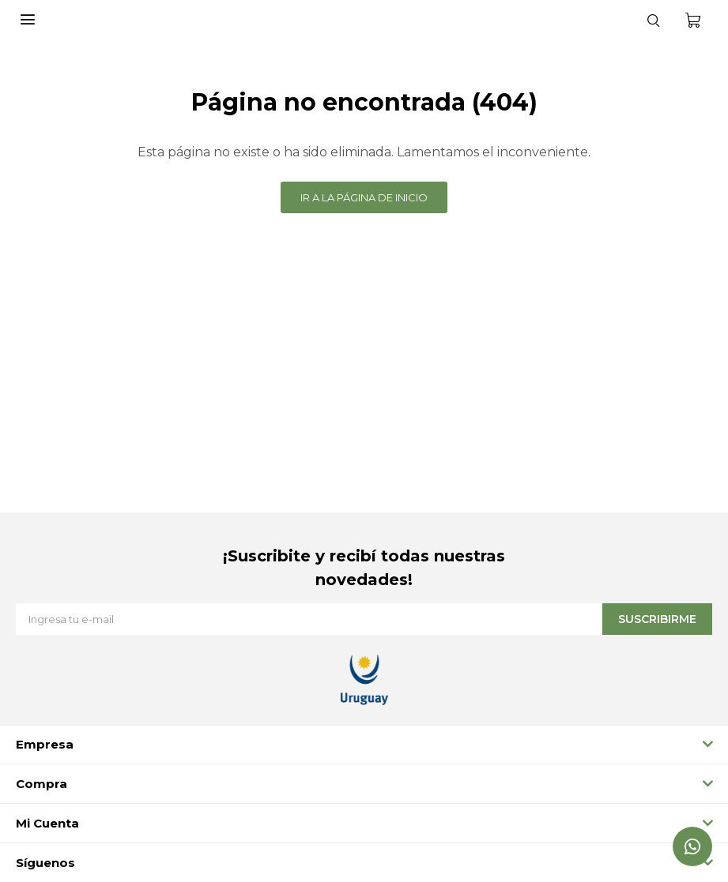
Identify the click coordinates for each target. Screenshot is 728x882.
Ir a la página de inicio (364, 197)
